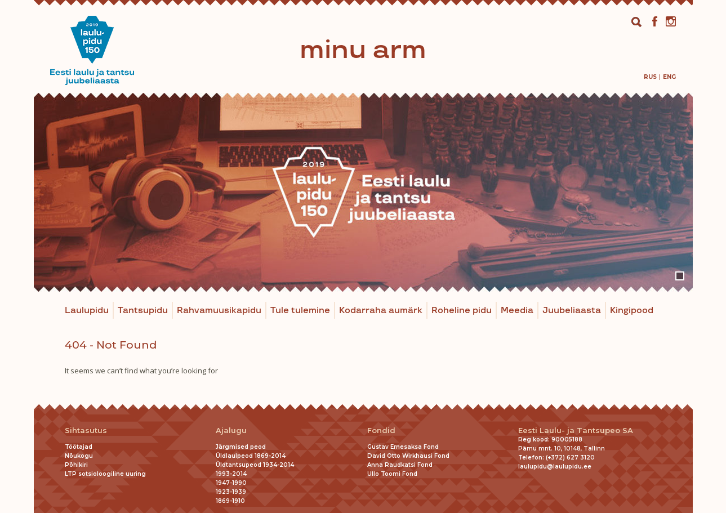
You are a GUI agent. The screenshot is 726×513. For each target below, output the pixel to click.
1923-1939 (231, 492)
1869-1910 (230, 501)
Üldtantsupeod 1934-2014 (255, 465)
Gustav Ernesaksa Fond (403, 446)
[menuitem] (650, 77)
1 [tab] (679, 275)
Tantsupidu (143, 310)
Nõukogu (79, 456)
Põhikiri (76, 465)
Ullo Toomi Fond (392, 474)
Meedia (517, 310)
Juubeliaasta (571, 310)
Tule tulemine (300, 310)
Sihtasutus (86, 430)
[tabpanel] (363, 192)
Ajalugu (231, 430)
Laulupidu (87, 310)
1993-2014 (231, 474)
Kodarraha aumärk (380, 310)
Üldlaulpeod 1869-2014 (251, 456)
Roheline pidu (461, 310)
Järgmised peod (241, 446)
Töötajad (78, 446)
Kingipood (631, 310)
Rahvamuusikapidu (219, 310)
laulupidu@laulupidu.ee (554, 466)
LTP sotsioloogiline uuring (105, 474)
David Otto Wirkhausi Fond (408, 456)
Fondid (381, 430)
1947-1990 (231, 483)
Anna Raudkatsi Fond (400, 465)
